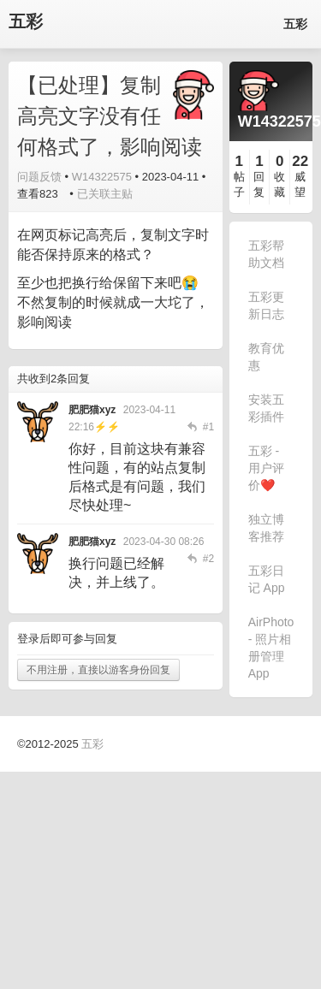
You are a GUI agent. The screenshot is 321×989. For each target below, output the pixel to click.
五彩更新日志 (266, 305)
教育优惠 (266, 356)
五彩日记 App (266, 579)
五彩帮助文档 (266, 254)
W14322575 (102, 176)
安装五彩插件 (266, 408)
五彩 (26, 22)
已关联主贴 (105, 193)
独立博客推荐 (266, 527)
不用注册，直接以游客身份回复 (98, 670)
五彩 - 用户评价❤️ (266, 468)
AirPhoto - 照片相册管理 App (271, 647)
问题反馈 (39, 176)
